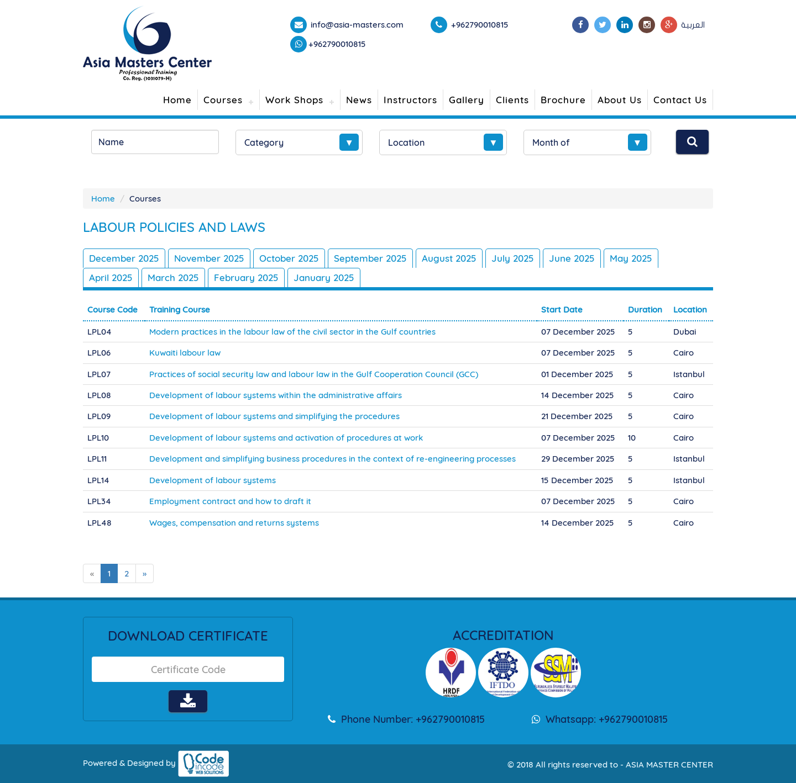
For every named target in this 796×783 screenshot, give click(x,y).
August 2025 (449, 258)
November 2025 (209, 258)
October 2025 (289, 258)
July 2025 (512, 258)
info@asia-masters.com (356, 24)
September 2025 (370, 258)
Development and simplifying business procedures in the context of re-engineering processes (332, 458)
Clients (512, 99)
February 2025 (246, 277)
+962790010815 (337, 44)
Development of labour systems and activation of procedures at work (286, 437)
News (359, 99)
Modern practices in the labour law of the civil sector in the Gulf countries (292, 331)
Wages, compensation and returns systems (234, 522)
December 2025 (124, 258)
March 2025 (173, 277)
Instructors (410, 99)
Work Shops (294, 99)
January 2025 (324, 277)
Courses (223, 99)
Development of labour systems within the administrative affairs (275, 395)
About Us (620, 99)
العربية (693, 24)
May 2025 (631, 258)
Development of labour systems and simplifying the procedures (274, 416)
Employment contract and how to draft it (230, 501)
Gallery (466, 99)
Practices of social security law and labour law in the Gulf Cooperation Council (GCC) (313, 374)
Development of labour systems (212, 480)
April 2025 (111, 277)
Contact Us (680, 99)
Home (177, 99)
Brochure (563, 99)
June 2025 (572, 258)
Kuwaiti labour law (185, 352)
